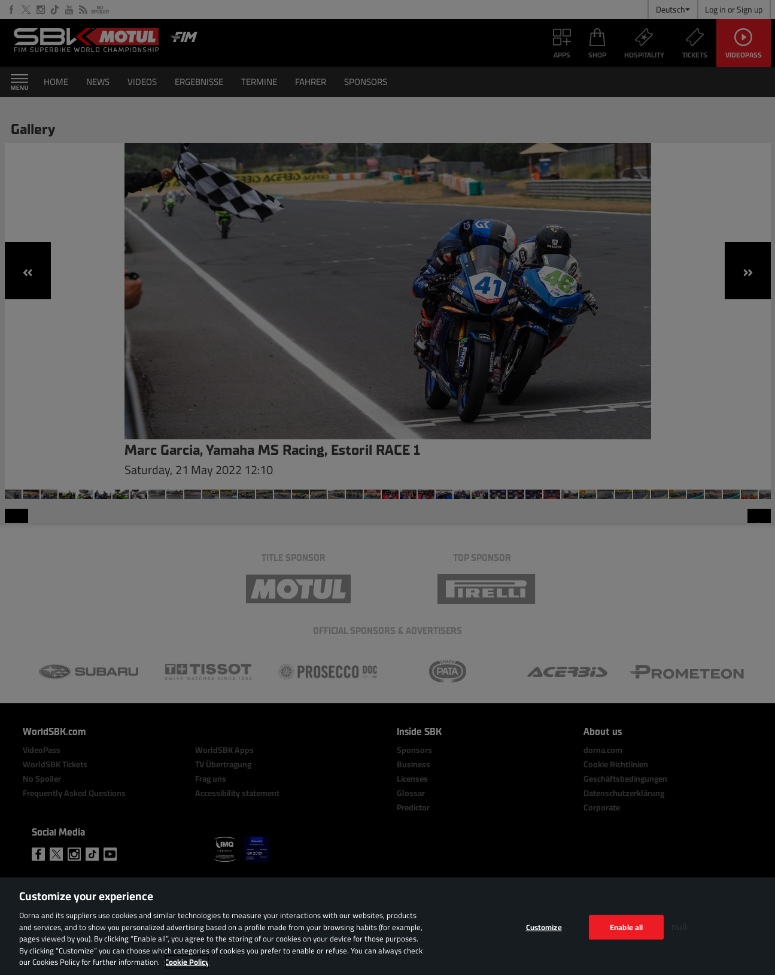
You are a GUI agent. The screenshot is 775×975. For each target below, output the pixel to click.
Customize (544, 926)
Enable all (626, 926)
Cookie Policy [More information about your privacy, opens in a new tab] (187, 962)
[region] (387, 926)
